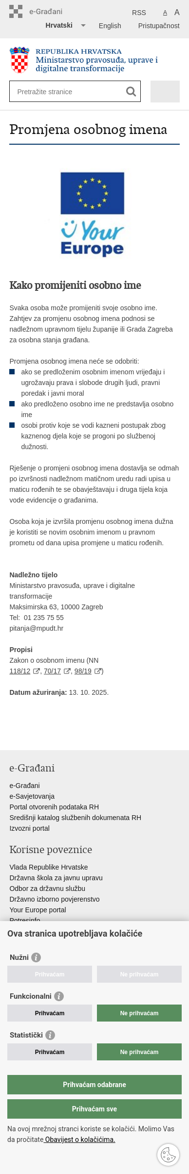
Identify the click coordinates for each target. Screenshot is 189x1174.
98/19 (83, 671)
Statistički (26, 1035)
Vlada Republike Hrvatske (48, 867)
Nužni (19, 957)
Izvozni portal (29, 828)
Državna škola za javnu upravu (55, 878)
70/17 (52, 671)
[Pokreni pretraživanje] (131, 91)
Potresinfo (24, 920)
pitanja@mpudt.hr (36, 628)
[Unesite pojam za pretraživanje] (52, 92)
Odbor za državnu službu (47, 888)
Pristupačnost (159, 26)
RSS (139, 13)
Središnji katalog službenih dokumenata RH (75, 818)
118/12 (19, 671)
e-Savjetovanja (32, 796)
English (110, 26)
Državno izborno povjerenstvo (54, 899)
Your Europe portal (37, 910)
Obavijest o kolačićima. (79, 1139)
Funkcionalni (31, 996)
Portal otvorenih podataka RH (54, 807)
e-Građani (24, 785)
